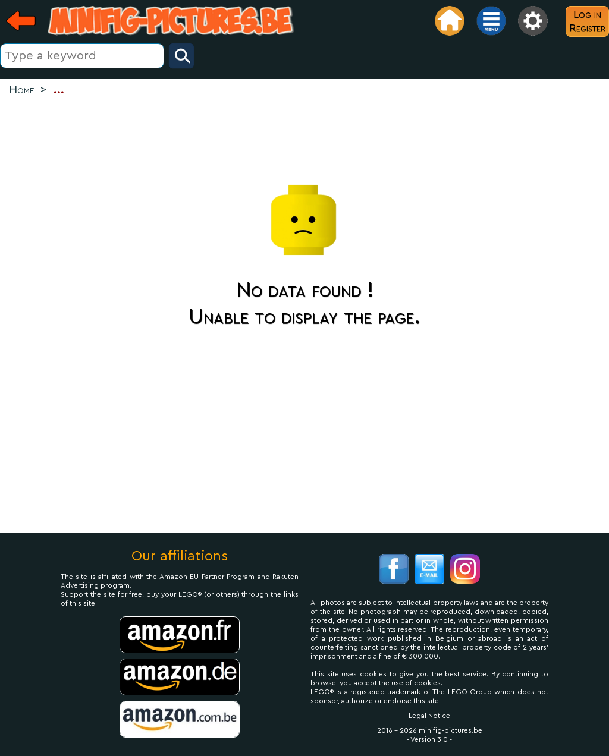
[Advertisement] (304, 137)
